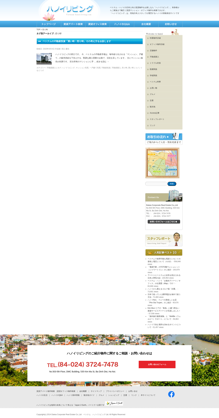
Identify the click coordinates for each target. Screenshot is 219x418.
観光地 (152, 107)
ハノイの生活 (41, 395)
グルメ (152, 94)
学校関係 (153, 75)
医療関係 (153, 69)
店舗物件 (153, 50)
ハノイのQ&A (57, 395)
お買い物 (153, 88)
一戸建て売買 (95, 68)
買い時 (131, 68)
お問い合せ (132, 391)
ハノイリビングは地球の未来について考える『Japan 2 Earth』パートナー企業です (79, 405)
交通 (151, 100)
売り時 (124, 68)
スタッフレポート (157, 119)
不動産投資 (106, 68)
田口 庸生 (65, 49)
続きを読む (103, 61)
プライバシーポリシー (115, 391)
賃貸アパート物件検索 (45, 391)
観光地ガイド (89, 395)
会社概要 (83, 391)
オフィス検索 (97, 24)
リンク (152, 125)
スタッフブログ (163, 239)
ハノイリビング (68, 68)
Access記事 (154, 113)
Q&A (121, 24)
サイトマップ (96, 391)
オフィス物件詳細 (157, 44)
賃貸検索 (73, 24)
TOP (48, 24)
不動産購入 (51, 68)
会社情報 (146, 24)
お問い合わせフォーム (157, 364)
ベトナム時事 (155, 82)
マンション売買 (82, 68)
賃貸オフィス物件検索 (66, 391)
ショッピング (113, 395)
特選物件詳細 (155, 38)
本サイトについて (148, 395)
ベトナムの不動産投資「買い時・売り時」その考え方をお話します (77, 41)
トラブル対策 (155, 63)
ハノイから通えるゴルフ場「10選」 (162, 289)
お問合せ (170, 24)
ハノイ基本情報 (73, 395)
